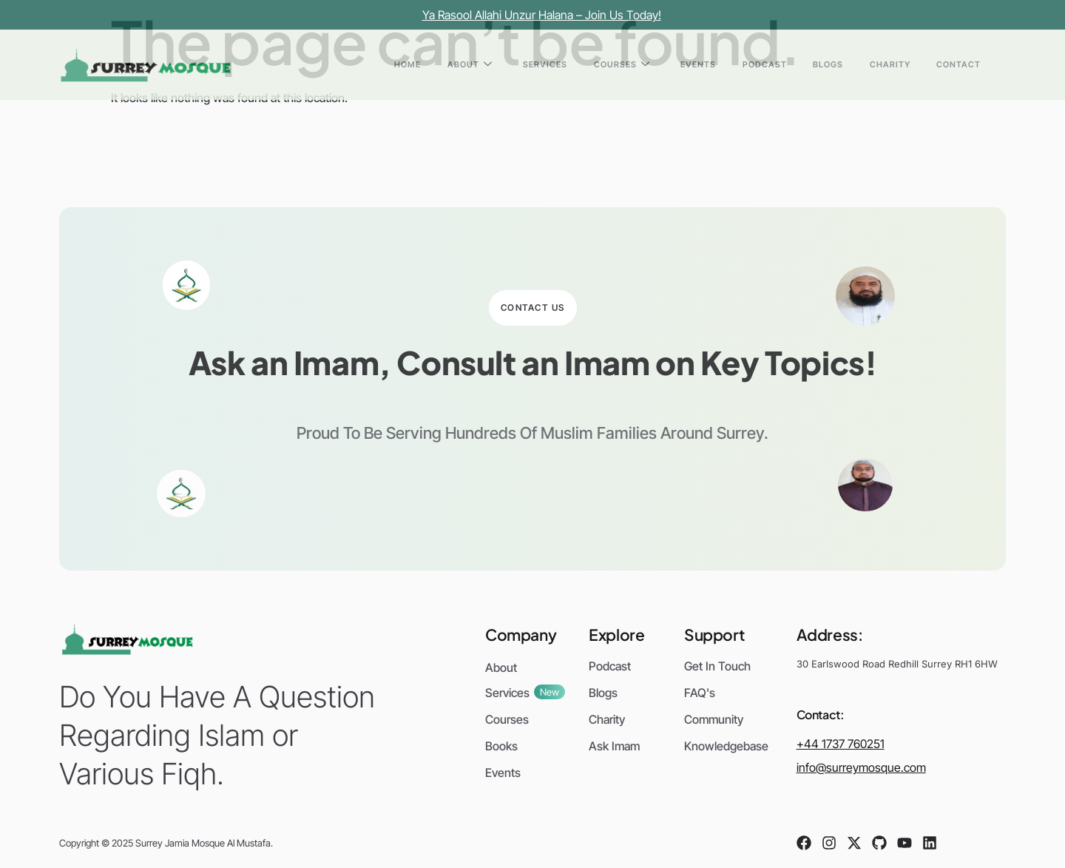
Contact (966, 64)
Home (530, 64)
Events (763, 64)
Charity (911, 64)
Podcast (815, 64)
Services (639, 64)
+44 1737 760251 (841, 743)
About (578, 64)
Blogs (864, 64)
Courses (701, 64)
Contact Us (533, 307)
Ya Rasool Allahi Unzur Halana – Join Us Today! (541, 14)
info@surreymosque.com (861, 767)
